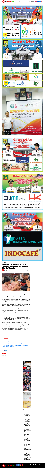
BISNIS (22, 3)
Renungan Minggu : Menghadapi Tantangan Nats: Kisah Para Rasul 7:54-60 (27, 449)
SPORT (29, 3)
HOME (3, 3)
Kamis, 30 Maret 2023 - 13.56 (7, 270)
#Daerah (8, 353)
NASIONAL (11, 3)
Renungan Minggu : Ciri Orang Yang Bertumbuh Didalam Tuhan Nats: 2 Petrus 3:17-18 (27, 459)
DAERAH (15, 3)
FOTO (32, 3)
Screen (32, 1)
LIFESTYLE (25, 3)
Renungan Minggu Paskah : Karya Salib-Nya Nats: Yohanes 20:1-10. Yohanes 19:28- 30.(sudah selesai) (27, 420)
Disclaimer (37, 464)
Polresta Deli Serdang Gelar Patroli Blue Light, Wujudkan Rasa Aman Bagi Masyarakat (27, 445)
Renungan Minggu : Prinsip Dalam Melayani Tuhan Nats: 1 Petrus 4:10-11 (27, 440)
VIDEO (35, 3)
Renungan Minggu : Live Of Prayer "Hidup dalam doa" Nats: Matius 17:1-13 (27, 415)
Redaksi (31, 464)
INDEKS (38, 3)
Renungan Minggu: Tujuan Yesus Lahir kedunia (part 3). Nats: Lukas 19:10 (27, 435)
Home (3, 262)
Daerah (5, 262)
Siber (34, 464)
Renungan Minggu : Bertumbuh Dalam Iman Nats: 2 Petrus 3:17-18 (27, 425)
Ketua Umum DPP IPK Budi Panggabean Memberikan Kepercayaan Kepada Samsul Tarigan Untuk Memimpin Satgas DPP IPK (28, 454)
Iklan (40, 464)
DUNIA (19, 3)
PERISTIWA (7, 3)
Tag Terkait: (4, 353)
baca (28, 270)
